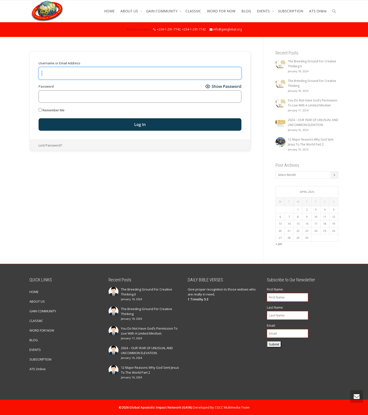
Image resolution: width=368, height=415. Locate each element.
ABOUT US (129, 11)
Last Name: (275, 307)
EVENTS (264, 11)
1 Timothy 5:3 (198, 299)
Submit (274, 344)
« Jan (279, 244)
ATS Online (318, 11)
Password (46, 86)
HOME (109, 11)
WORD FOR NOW (221, 11)
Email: (271, 325)
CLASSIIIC (193, 11)
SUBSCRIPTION (290, 11)
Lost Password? (50, 145)
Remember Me (52, 110)
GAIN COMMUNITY (162, 11)
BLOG (246, 11)
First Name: (275, 289)
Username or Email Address (59, 63)
